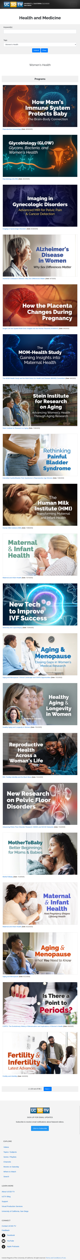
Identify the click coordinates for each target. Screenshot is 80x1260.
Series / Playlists (10, 1157)
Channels (7, 1162)
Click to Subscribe (40, 1128)
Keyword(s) (8, 27)
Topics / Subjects (10, 1152)
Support (5, 1201)
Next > (47, 1089)
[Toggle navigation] (73, 4)
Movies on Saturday (11, 1167)
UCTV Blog (6, 1196)
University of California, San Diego (15, 1211)
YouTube (10, 1241)
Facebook (11, 1235)
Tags (5, 40)
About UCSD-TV (8, 1192)
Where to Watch (10, 1172)
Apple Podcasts (13, 1246)
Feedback (5, 1230)
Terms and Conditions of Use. (56, 1258)
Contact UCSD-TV (9, 1226)
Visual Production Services (12, 1206)
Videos (6, 1147)
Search (6, 1177)
